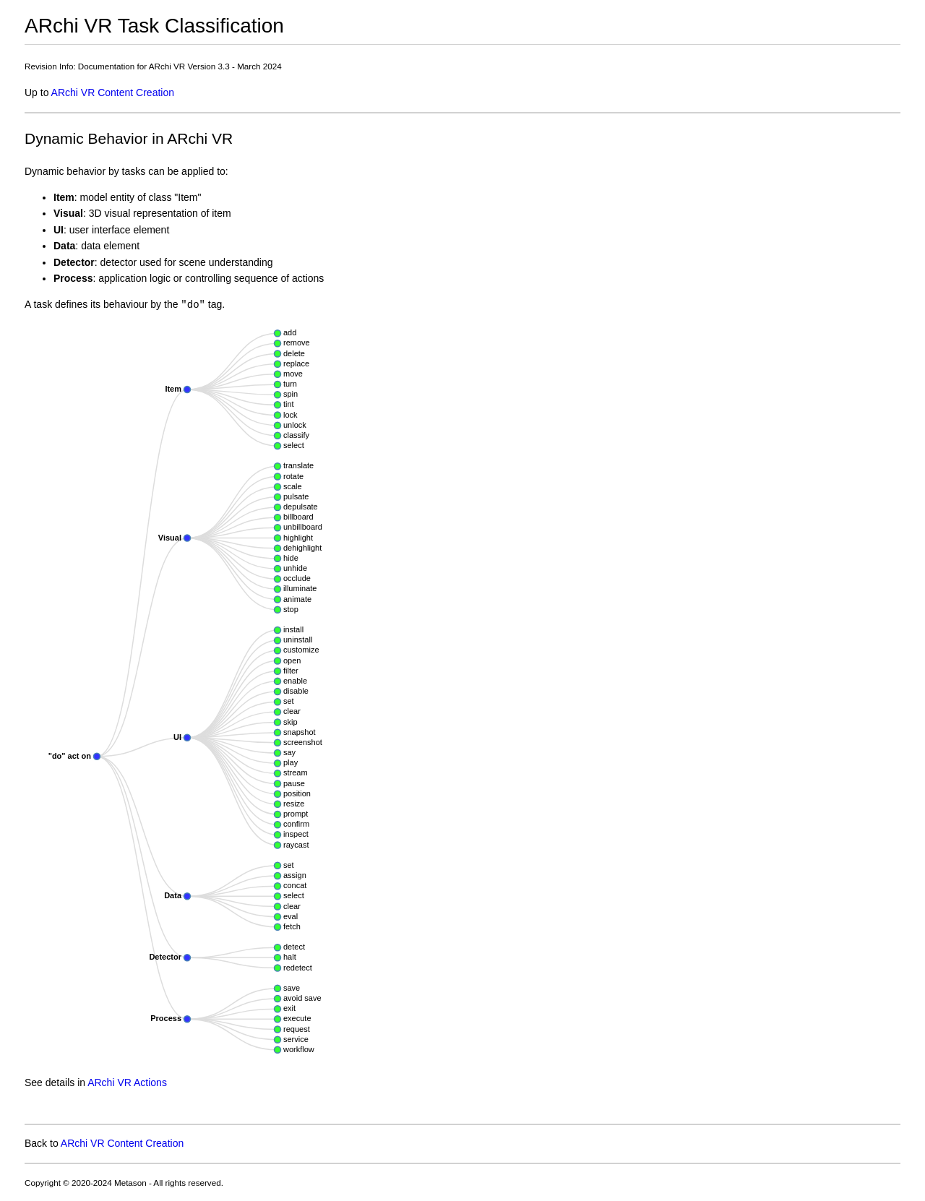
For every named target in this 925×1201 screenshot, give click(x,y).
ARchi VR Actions (127, 1082)
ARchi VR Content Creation (112, 92)
